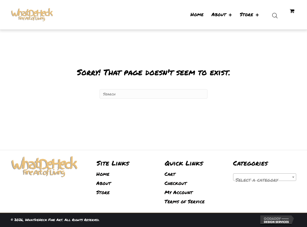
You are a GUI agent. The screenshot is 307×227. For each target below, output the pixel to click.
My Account (179, 192)
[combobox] (264, 177)
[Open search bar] (275, 14)
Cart (170, 173)
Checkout (176, 183)
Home (102, 173)
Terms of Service (184, 201)
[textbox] (264, 180)
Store (103, 192)
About (103, 183)
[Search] (153, 94)
